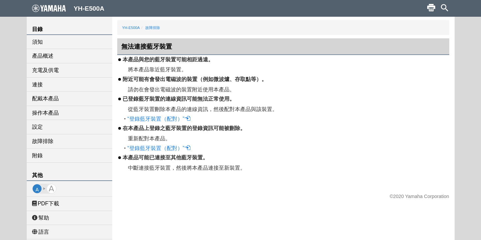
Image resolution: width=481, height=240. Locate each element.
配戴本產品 (45, 98)
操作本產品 (45, 113)
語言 (40, 232)
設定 (37, 127)
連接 (37, 84)
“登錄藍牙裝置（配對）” (159, 119)
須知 (37, 42)
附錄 (37, 155)
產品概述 (42, 56)
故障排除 (42, 141)
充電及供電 (45, 70)
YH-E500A (131, 28)
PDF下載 (45, 203)
